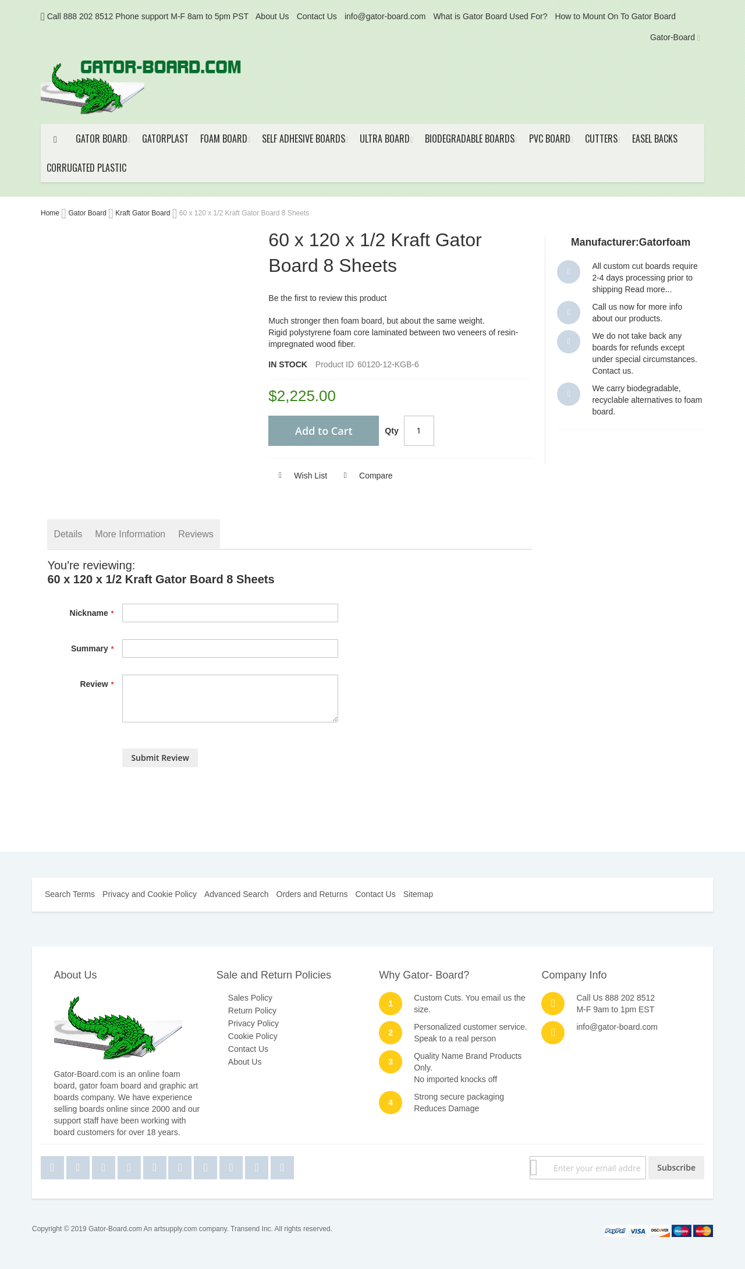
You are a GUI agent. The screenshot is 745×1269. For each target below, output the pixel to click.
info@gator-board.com (385, 16)
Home (51, 213)
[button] (297, 475)
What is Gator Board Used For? (490, 16)
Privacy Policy (253, 1023)
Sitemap (418, 894)
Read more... (648, 289)
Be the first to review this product (327, 298)
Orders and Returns (312, 894)
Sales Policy (250, 997)
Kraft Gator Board (143, 213)
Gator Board (88, 213)
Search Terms (70, 894)
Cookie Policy (253, 1036)
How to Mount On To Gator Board (615, 16)
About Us (272, 16)
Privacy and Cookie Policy (149, 894)
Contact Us (317, 16)
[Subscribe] (676, 1167)
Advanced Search (236, 894)
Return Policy (252, 1010)
